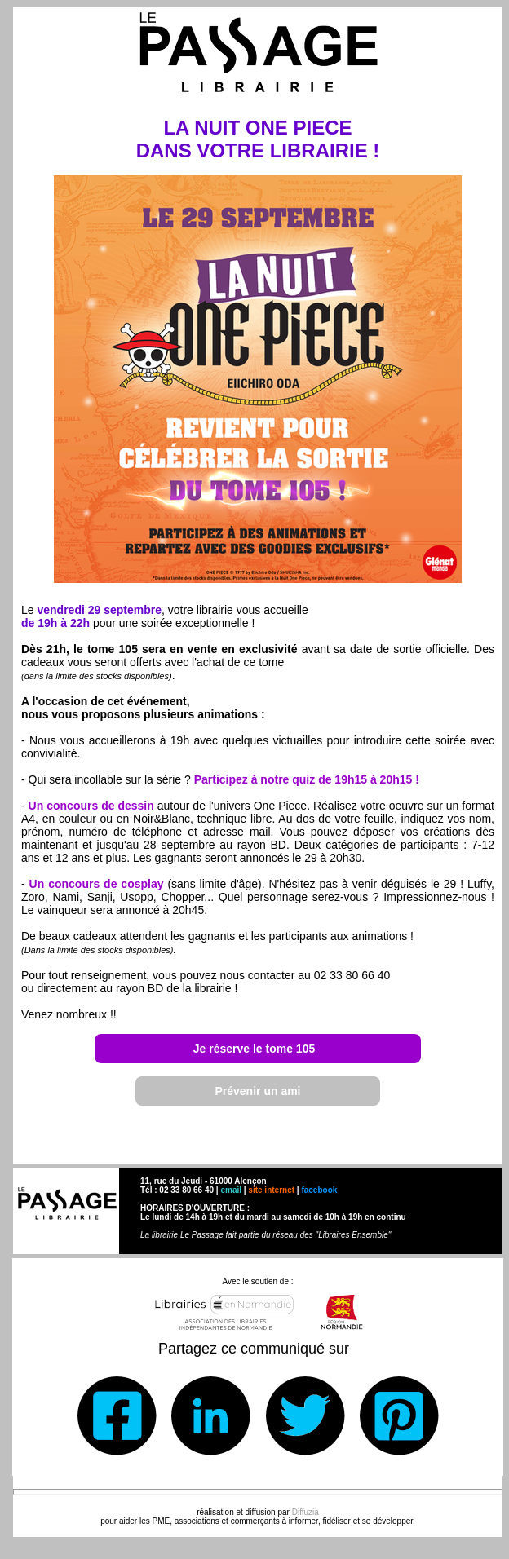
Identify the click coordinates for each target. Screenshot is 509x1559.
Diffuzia (305, 1512)
